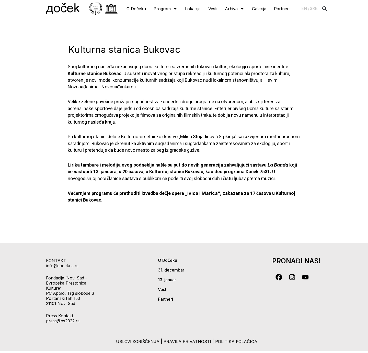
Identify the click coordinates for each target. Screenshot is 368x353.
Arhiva (234, 8)
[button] (324, 9)
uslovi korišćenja (133, 341)
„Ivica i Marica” (202, 193)
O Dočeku (136, 8)
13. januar (167, 279)
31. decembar (171, 270)
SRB (314, 8)
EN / (305, 8)
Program (165, 8)
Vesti (212, 8)
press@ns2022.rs (62, 320)
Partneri (282, 8)
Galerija (259, 8)
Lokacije (193, 8)
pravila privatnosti (187, 341)
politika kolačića (240, 341)
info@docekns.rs (62, 265)
